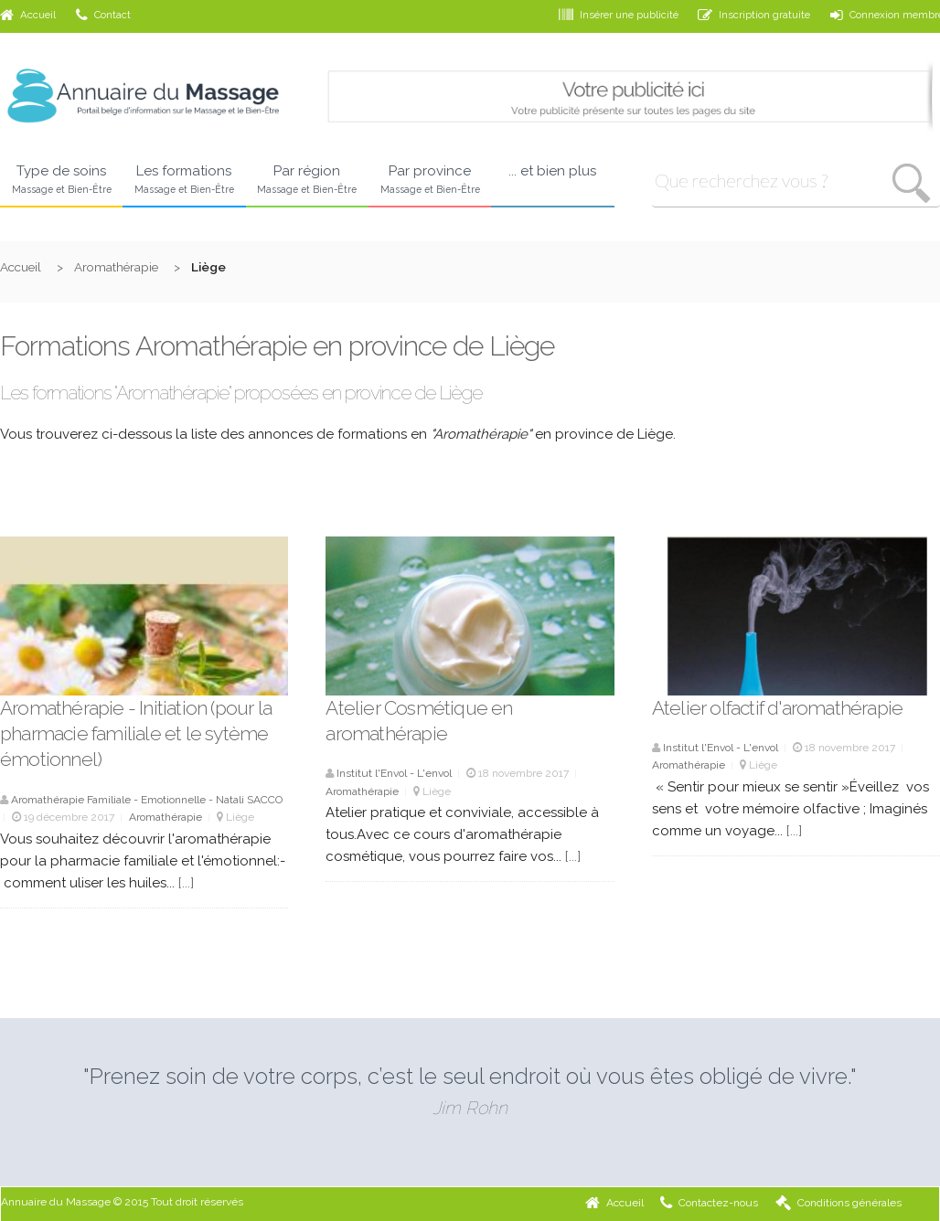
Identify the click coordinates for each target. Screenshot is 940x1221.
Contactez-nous (709, 1202)
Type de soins (61, 180)
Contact (103, 14)
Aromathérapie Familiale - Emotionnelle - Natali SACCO (147, 799)
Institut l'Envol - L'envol (394, 773)
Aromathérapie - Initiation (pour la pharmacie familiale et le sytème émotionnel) (136, 733)
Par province (430, 180)
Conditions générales (838, 1202)
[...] (186, 883)
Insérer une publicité (618, 14)
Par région (307, 180)
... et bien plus (552, 171)
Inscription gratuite (754, 14)
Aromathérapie (116, 267)
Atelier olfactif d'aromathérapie (777, 707)
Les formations (184, 180)
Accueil (28, 14)
